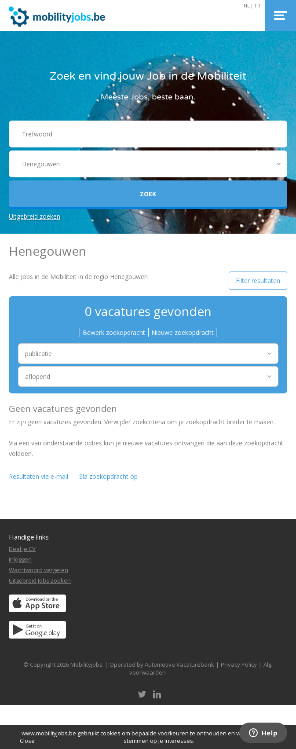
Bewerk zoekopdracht (114, 332)
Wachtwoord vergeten (38, 570)
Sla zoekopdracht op (108, 476)
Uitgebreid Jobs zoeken (40, 580)
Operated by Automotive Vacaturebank (162, 664)
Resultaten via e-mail (38, 476)
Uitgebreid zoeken (34, 216)
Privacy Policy (239, 664)
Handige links (29, 536)
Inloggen (20, 559)
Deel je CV (22, 549)
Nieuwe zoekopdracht (182, 332)
